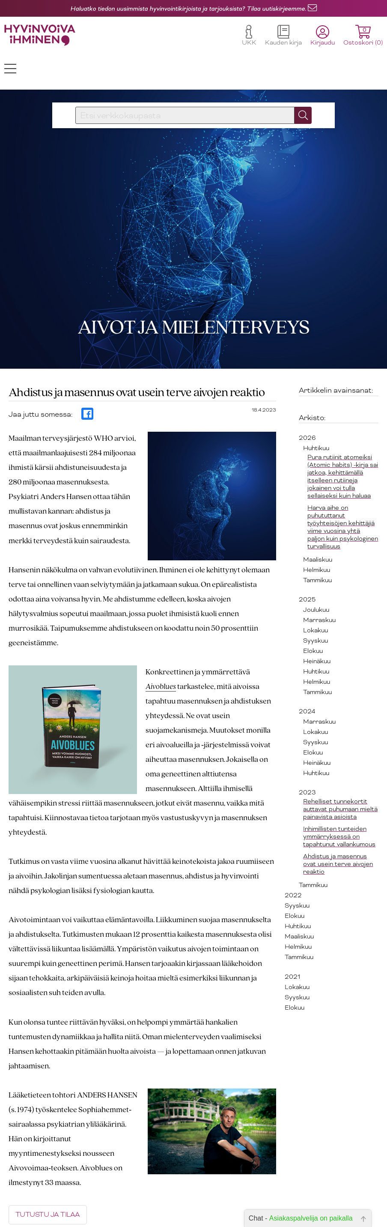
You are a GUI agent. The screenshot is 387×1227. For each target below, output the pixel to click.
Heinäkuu (316, 623)
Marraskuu (319, 582)
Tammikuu (317, 542)
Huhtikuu (316, 410)
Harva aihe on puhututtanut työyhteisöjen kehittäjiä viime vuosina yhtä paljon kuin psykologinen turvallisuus (342, 489)
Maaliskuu (317, 522)
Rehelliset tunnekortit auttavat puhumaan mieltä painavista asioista (340, 771)
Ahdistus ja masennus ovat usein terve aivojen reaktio (338, 826)
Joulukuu (316, 572)
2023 (307, 754)
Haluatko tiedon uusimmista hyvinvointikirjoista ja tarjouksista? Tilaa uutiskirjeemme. (188, 8)
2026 (307, 400)
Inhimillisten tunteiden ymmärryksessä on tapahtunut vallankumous (339, 798)
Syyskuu (315, 603)
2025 (307, 561)
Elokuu (313, 613)
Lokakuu (315, 592)
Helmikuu (316, 532)
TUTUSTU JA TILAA (47, 1177)
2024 (307, 673)
